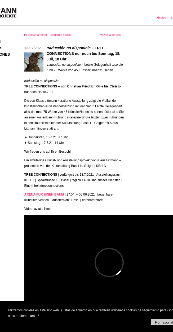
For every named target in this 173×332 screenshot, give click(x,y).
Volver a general (110, 34)
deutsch (162, 17)
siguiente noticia (61, 34)
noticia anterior (37, 34)
